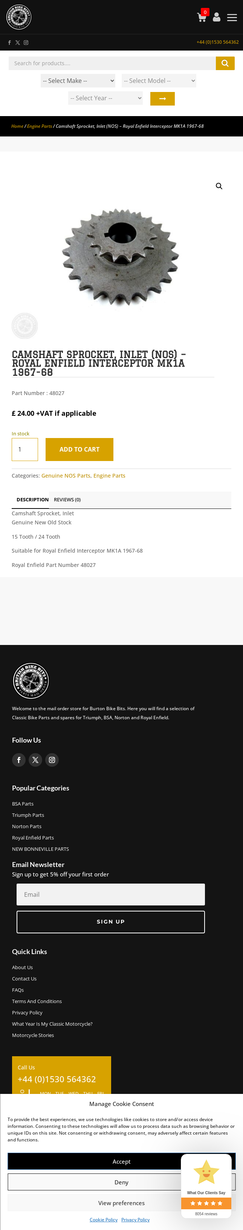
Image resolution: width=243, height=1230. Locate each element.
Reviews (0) (67, 499)
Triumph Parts (28, 815)
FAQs (18, 990)
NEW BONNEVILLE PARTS (40, 849)
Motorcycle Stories (33, 1035)
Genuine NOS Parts (65, 475)
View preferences (121, 1203)
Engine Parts (39, 126)
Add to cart (79, 449)
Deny (121, 1182)
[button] (219, 186)
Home (17, 126)
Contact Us (24, 979)
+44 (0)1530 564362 (218, 42)
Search (162, 100)
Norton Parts (26, 827)
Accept (122, 1161)
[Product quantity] (25, 449)
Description (33, 499)
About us (22, 968)
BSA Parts (23, 804)
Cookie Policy (104, 1219)
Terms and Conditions (37, 1002)
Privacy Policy (135, 1219)
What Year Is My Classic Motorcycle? (52, 1024)
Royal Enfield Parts (33, 838)
